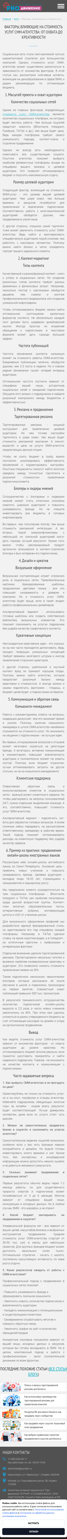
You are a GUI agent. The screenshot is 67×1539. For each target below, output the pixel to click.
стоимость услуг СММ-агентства (26, 114)
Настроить (33, 1523)
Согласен (33, 1531)
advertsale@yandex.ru (20, 1468)
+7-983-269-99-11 (17, 1459)
